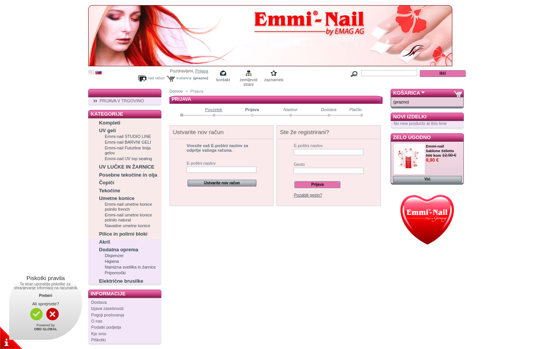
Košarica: (184, 78)
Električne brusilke (121, 281)
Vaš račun (156, 78)
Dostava (99, 302)
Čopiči (106, 182)
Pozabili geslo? (308, 195)
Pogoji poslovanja (107, 315)
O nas (96, 321)
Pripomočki (115, 272)
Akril (104, 242)
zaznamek (273, 79)
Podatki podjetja (106, 327)
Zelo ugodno (412, 137)
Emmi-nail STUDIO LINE (128, 136)
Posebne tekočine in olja (128, 175)
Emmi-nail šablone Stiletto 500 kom (440, 150)
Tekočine (109, 190)
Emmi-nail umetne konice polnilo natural (128, 217)
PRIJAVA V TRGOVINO (122, 100)
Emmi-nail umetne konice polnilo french (128, 206)
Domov (176, 91)
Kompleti (109, 123)
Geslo (299, 164)
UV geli (107, 130)
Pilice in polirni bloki (123, 234)
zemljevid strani (248, 80)
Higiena (112, 261)
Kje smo (99, 333)
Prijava (201, 71)
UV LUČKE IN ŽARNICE (126, 167)
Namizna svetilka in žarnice (130, 267)
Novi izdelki (410, 117)
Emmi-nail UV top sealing (128, 158)
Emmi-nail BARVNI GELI (128, 142)
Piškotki (98, 340)
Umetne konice (116, 198)
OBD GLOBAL (46, 329)
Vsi (427, 179)
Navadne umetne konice (127, 225)
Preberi (45, 295)
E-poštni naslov (201, 163)
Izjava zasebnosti (107, 308)
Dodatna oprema (118, 249)
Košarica (406, 93)
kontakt (223, 79)
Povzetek (213, 109)
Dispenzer (114, 255)
